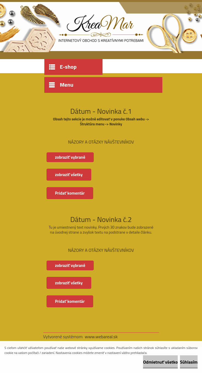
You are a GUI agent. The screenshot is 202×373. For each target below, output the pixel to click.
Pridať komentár (70, 193)
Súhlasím (189, 362)
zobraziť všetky (69, 174)
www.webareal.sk (101, 336)
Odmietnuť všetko (160, 362)
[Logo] (81, 27)
